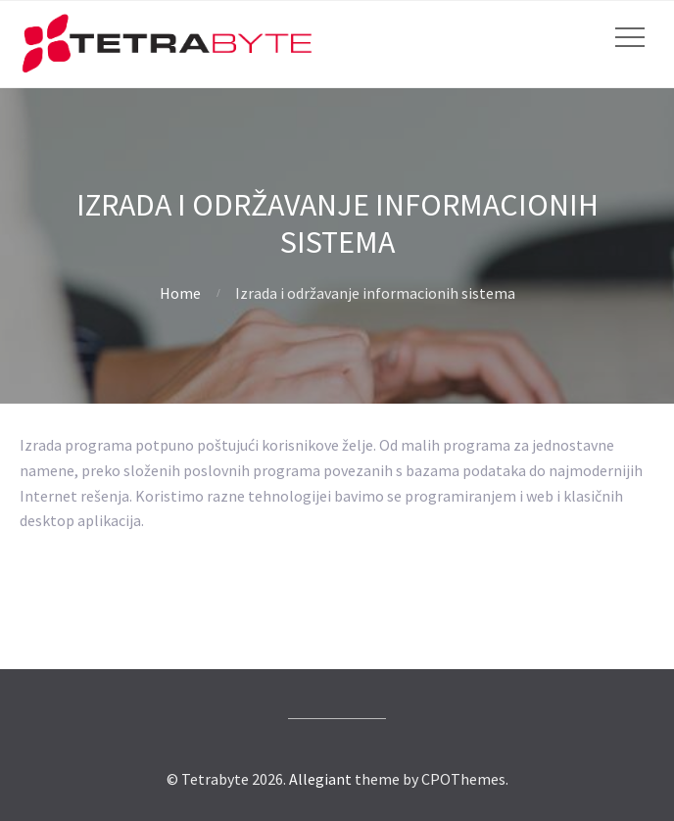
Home (180, 293)
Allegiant (320, 779)
